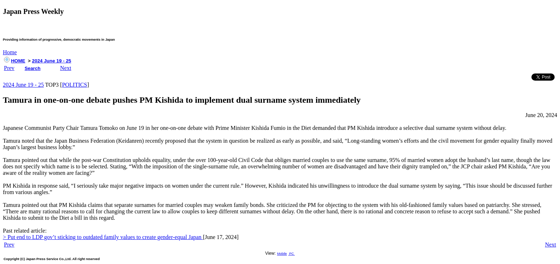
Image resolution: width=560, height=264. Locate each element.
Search (32, 68)
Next (65, 68)
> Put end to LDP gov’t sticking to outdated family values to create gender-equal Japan (103, 237)
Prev (9, 68)
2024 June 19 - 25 (51, 61)
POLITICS (74, 85)
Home (10, 52)
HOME (18, 61)
